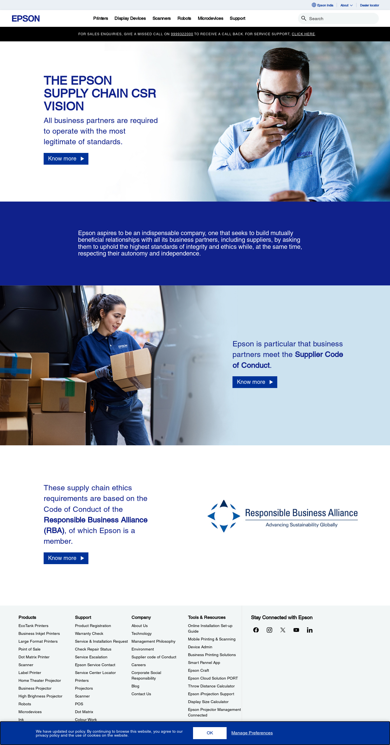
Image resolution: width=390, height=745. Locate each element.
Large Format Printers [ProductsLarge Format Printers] (38, 641)
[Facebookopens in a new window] (256, 630)
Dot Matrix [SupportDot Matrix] (84, 711)
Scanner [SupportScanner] (82, 696)
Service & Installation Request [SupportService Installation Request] (101, 641)
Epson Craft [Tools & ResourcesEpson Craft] (198, 670)
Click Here (303, 34)
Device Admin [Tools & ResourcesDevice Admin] (200, 647)
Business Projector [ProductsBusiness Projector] (34, 688)
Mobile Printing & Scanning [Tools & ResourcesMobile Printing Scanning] (212, 639)
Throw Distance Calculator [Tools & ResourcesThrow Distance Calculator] (211, 686)
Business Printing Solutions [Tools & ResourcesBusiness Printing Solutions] (212, 654)
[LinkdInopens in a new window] (310, 630)
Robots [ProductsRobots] (24, 704)
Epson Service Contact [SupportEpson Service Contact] (95, 665)
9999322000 (182, 34)
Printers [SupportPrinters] (82, 680)
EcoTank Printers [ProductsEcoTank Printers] (33, 625)
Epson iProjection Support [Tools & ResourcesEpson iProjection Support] (211, 694)
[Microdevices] (210, 18)
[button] (210, 733)
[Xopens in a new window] (283, 630)
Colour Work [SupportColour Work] (86, 719)
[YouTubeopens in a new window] (296, 630)
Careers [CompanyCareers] (138, 665)
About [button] (346, 5)
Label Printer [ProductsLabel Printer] (29, 672)
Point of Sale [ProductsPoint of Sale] (29, 649)
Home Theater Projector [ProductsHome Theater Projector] (39, 680)
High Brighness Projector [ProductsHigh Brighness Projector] (40, 696)
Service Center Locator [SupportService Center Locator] (95, 672)
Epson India (322, 5)
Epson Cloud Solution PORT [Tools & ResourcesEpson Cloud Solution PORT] (213, 678)
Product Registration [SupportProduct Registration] (93, 625)
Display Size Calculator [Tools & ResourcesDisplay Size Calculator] (208, 701)
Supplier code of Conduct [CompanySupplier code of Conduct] (153, 657)
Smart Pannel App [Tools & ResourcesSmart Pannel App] (204, 662)
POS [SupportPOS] (79, 704)
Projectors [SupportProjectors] (84, 688)
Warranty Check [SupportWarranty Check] (89, 633)
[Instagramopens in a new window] (269, 630)
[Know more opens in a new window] (66, 159)
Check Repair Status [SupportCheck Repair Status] (93, 649)
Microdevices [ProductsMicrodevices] (30, 711)
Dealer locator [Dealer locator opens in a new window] (369, 5)
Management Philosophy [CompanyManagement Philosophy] (153, 641)
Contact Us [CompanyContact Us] (141, 694)
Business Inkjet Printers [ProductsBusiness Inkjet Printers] (39, 633)
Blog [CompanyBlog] (135, 686)
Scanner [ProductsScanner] (25, 665)
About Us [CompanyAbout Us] (139, 625)
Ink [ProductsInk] (21, 719)
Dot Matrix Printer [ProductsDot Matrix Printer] (34, 657)
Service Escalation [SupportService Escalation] (91, 657)
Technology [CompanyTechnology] (141, 633)
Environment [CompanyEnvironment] (142, 649)
